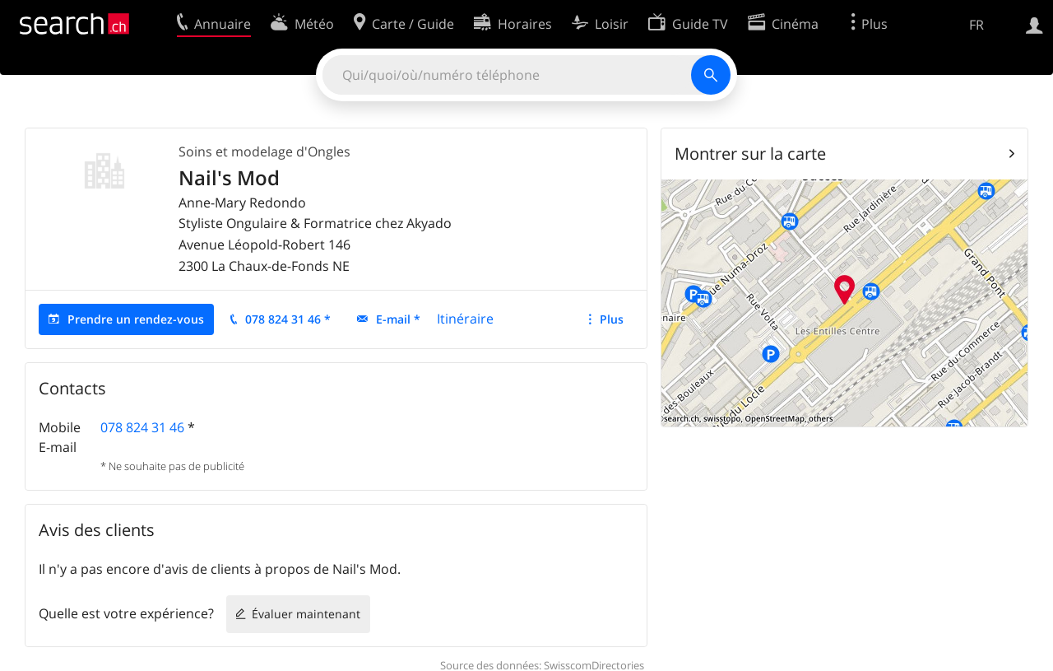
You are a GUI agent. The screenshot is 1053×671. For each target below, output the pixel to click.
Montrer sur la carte (750, 153)
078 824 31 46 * (288, 319)
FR (976, 25)
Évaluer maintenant (306, 614)
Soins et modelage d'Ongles (264, 151)
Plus (612, 319)
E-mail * (398, 319)
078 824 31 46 (142, 427)
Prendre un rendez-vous (135, 319)
